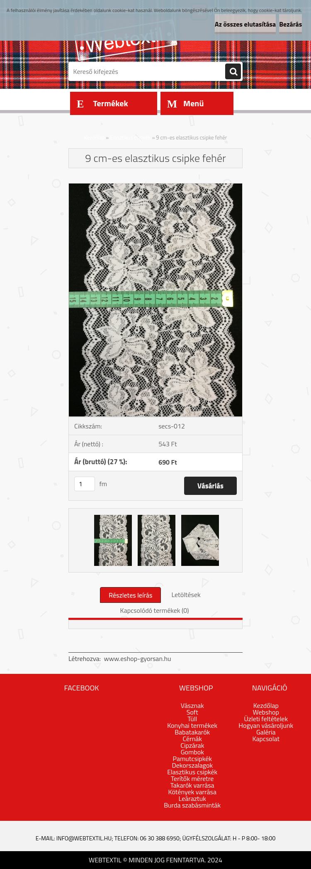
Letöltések (185, 595)
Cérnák (192, 739)
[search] (233, 72)
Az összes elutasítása (245, 24)
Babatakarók (192, 732)
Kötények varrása (192, 792)
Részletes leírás (130, 595)
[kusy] (84, 484)
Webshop (266, 712)
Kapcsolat (265, 739)
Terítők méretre (192, 778)
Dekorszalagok (192, 765)
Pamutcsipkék (192, 759)
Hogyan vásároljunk (265, 725)
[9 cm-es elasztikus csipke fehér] (155, 187)
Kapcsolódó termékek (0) (154, 610)
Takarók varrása (192, 785)
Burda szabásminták (192, 805)
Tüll (192, 719)
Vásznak (192, 705)
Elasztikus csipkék (130, 137)
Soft (192, 712)
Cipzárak (192, 745)
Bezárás (290, 24)
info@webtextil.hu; (84, 838)
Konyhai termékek (192, 725)
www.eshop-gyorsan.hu (137, 658)
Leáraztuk (192, 798)
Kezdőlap (94, 137)
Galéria (266, 732)
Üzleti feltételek (266, 719)
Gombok (192, 752)
